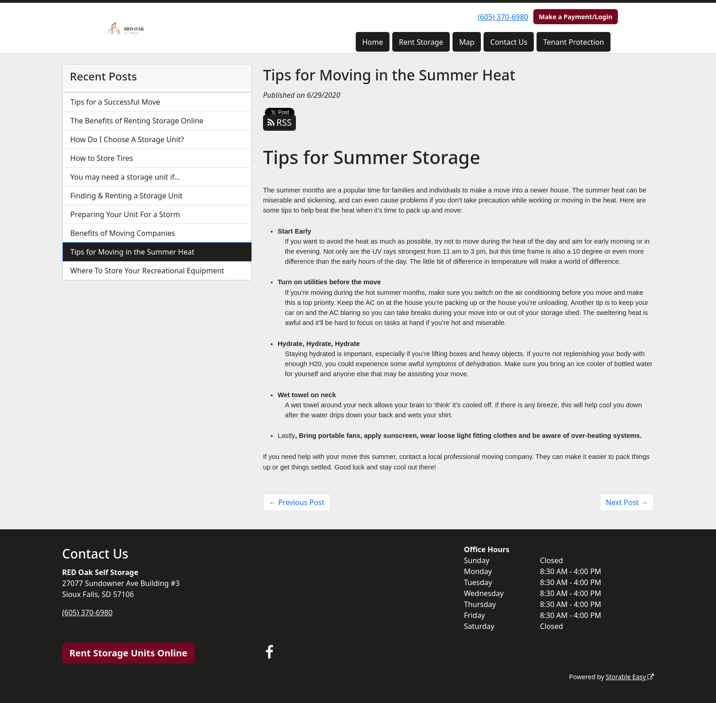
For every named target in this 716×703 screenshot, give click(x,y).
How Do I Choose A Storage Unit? (127, 139)
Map (466, 42)
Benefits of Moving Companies (122, 233)
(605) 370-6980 (503, 17)
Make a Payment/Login (575, 16)
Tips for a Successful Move (115, 102)
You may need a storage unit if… (125, 177)
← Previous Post (296, 502)
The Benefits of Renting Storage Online (137, 121)
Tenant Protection (573, 42)
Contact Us (508, 42)
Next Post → (627, 502)
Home (372, 42)
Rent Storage (421, 42)
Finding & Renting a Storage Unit (126, 196)
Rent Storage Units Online (128, 653)
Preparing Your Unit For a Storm (125, 214)
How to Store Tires (101, 158)
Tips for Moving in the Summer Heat (132, 252)
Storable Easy (630, 676)
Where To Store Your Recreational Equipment (147, 271)
